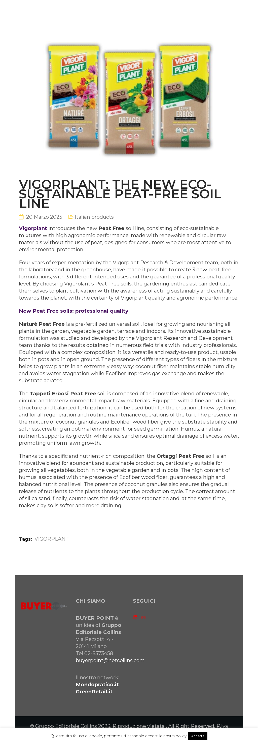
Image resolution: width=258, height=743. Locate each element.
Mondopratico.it (97, 685)
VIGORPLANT (51, 539)
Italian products (94, 217)
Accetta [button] (197, 736)
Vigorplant (33, 228)
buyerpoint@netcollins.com (110, 660)
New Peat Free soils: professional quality (73, 311)
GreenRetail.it (94, 692)
